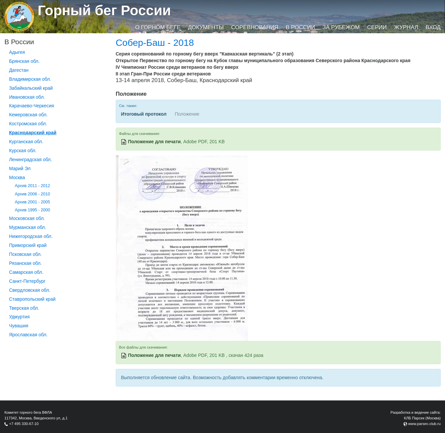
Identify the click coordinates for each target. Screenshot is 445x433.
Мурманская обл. (27, 227)
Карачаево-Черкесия (31, 105)
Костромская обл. (28, 123)
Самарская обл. (26, 272)
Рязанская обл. (25, 263)
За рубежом (341, 27)
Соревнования (254, 27)
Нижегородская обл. (31, 236)
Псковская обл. (25, 254)
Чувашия (18, 325)
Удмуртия (19, 316)
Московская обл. (27, 218)
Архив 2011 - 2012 (32, 185)
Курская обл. (23, 150)
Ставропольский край (32, 299)
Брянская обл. (24, 61)
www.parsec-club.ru (424, 424)
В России (300, 27)
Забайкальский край (31, 88)
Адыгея (17, 52)
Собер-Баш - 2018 (155, 43)
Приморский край (28, 245)
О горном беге (157, 27)
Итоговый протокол (144, 114)
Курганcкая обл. (26, 141)
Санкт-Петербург (27, 281)
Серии (377, 27)
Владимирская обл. (30, 79)
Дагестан (19, 70)
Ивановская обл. (27, 97)
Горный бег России (104, 10)
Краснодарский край (33, 132)
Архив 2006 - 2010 (32, 194)
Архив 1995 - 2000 (32, 210)
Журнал (406, 27)
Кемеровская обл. (28, 114)
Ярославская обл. (28, 334)
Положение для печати (154, 141)
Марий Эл (20, 168)
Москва (17, 177)
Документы (205, 27)
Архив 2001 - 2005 (32, 202)
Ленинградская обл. (30, 159)
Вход (433, 27)
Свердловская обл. (29, 290)
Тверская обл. (24, 308)
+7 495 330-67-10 (24, 424)
